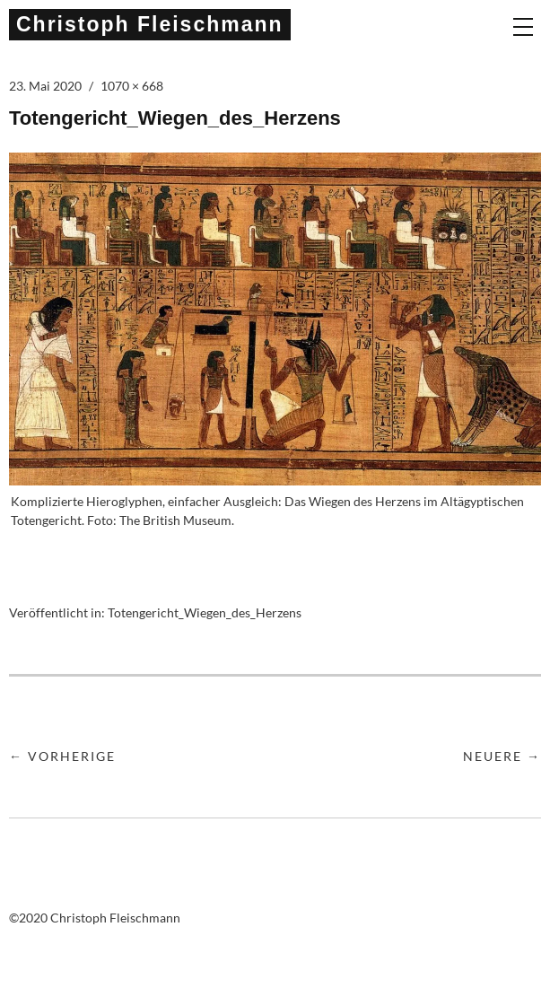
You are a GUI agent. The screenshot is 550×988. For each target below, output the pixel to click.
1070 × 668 (131, 85)
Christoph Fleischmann (150, 24)
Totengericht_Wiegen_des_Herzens (204, 612)
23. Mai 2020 (45, 85)
